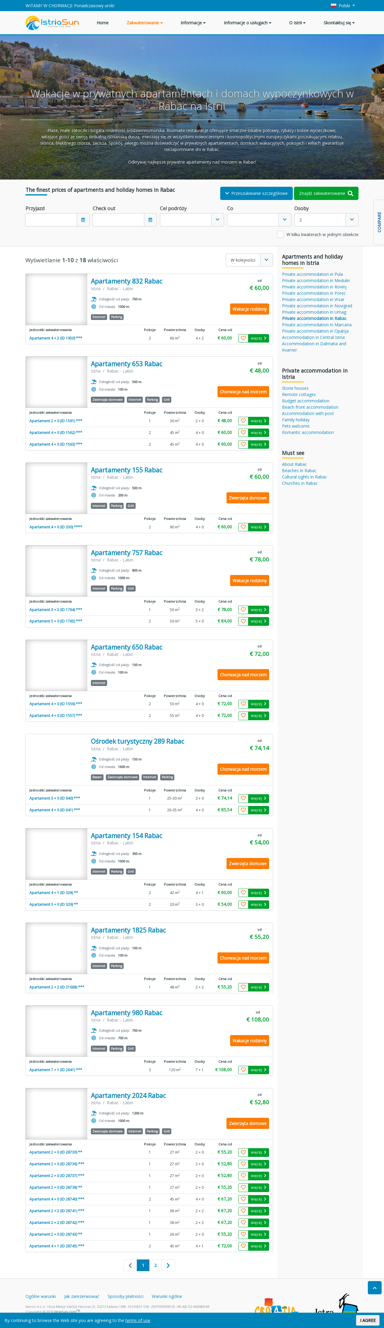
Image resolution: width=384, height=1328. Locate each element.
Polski (341, 5)
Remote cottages (299, 394)
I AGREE (368, 1320)
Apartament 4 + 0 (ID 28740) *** (56, 1199)
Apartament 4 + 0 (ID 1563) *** (55, 444)
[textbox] (186, 219)
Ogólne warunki (41, 1296)
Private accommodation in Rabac (314, 318)
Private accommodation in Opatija (315, 331)
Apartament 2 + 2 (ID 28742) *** (56, 1222)
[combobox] (192, 219)
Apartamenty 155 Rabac (126, 470)
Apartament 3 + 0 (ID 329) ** (53, 904)
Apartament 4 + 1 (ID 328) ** (53, 892)
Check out (104, 208)
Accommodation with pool (308, 413)
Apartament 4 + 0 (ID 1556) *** (55, 703)
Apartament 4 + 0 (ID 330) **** (55, 527)
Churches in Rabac (300, 483)
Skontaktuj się (339, 23)
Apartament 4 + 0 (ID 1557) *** (55, 715)
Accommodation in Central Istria (313, 337)
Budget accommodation (305, 401)
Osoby (301, 208)
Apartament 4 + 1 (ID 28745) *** (56, 1246)
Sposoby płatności (125, 1296)
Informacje (193, 23)
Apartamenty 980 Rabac (126, 1013)
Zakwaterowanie (145, 23)
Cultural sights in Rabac (304, 477)
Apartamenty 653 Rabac (126, 364)
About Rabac (294, 464)
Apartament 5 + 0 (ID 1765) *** (55, 621)
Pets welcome (296, 426)
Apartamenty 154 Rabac (126, 836)
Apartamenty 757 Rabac (126, 553)
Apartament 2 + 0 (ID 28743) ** (55, 1234)
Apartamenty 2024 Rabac (128, 1095)
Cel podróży (173, 208)
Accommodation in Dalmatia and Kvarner (314, 347)
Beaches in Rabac (299, 470)
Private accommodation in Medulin (316, 280)
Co (230, 208)
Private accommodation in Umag (314, 312)
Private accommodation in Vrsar (313, 299)
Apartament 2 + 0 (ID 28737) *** (56, 1175)
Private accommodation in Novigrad (317, 306)
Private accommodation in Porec (314, 293)
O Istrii (297, 23)
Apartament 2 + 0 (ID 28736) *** (56, 1164)
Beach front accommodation (310, 407)
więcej (258, 338)
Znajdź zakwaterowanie (326, 193)
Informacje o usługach (248, 23)
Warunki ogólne (167, 1296)
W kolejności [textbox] (243, 260)
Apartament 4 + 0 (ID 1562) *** (55, 432)
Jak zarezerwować (81, 1296)
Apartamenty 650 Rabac (126, 647)
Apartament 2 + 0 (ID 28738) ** (55, 1187)
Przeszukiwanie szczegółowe (256, 193)
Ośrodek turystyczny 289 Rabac (137, 741)
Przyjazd (35, 208)
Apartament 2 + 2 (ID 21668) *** (56, 987)
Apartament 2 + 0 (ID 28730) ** (55, 1152)
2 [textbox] (300, 220)
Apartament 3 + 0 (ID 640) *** (54, 798)
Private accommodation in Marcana (317, 324)
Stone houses (295, 388)
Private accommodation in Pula (312, 274)
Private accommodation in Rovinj (314, 287)
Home (103, 23)
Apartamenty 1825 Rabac (128, 930)
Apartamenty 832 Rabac (126, 281)
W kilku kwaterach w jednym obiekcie (322, 234)
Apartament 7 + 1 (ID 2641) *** (55, 1069)
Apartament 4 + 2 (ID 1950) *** (55, 338)
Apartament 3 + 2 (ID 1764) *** (55, 609)
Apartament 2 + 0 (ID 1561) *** (55, 420)
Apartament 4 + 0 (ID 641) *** (54, 810)
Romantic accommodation (308, 432)
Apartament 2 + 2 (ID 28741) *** (56, 1210)
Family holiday (296, 420)
